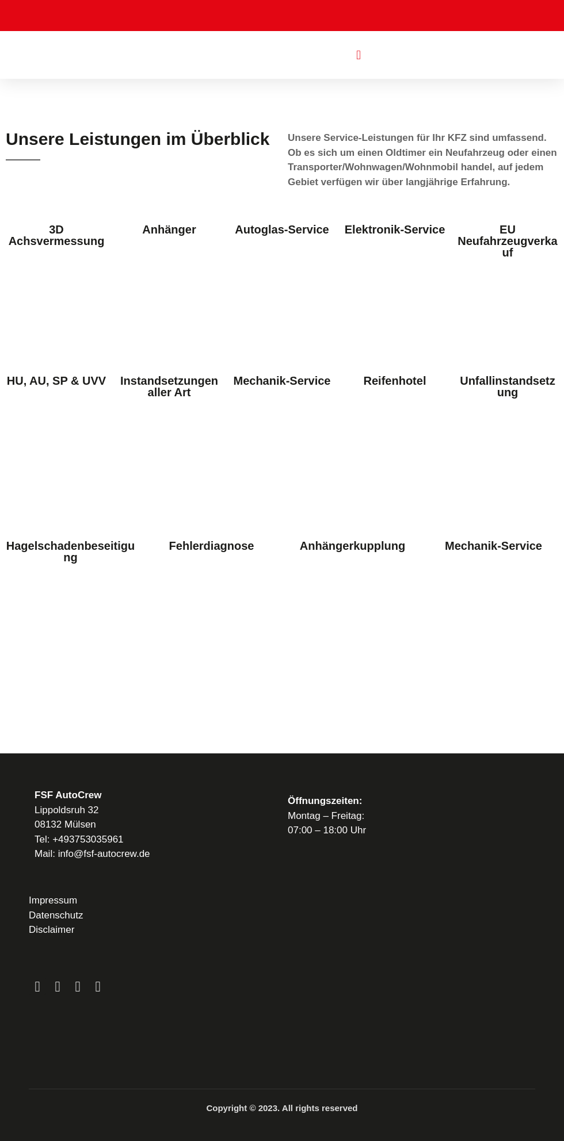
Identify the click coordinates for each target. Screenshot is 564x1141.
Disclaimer (51, 929)
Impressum (53, 900)
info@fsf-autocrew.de (104, 853)
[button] (358, 54)
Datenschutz (56, 915)
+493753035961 (87, 839)
